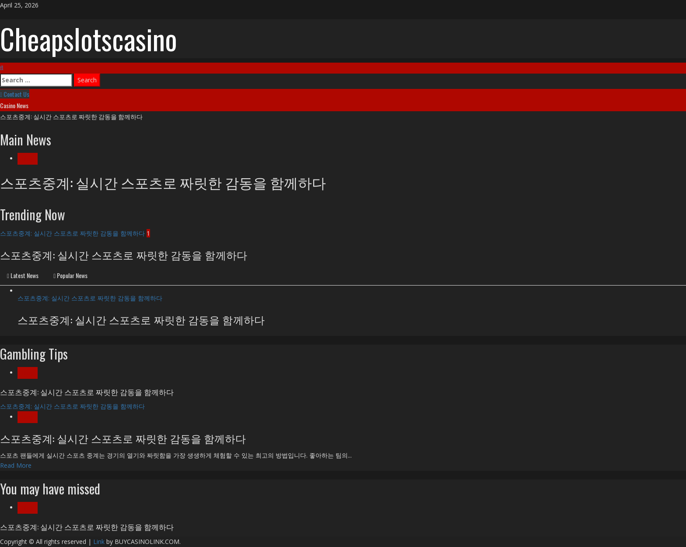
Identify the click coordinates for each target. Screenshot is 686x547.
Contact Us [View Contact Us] (14, 94)
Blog (27, 158)
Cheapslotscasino (88, 38)
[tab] (23, 276)
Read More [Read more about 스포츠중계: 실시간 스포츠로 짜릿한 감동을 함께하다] (16, 465)
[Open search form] (2, 68)
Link (99, 541)
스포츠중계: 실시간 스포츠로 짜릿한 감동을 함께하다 (71, 116)
